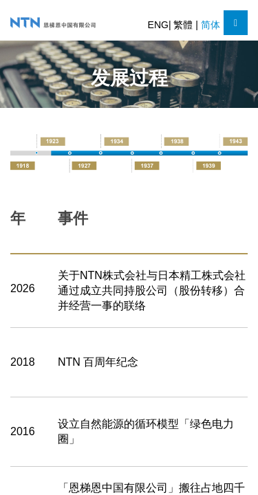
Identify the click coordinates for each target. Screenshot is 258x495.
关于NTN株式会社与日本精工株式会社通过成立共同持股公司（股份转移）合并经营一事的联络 (152, 290)
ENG (158, 24)
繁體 (184, 24)
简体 (210, 24)
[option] (129, 153)
